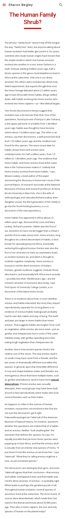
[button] (4, 5)
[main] (32, 20)
